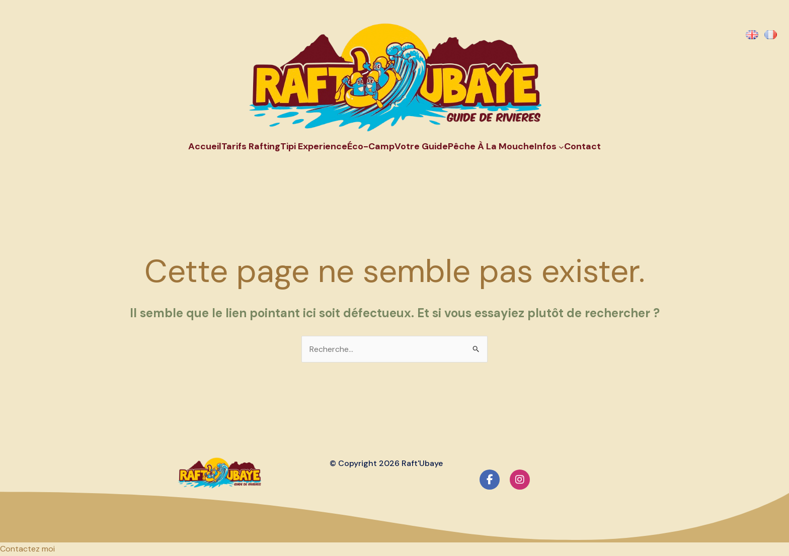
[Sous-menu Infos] (561, 146)
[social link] (490, 480)
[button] (27, 548)
